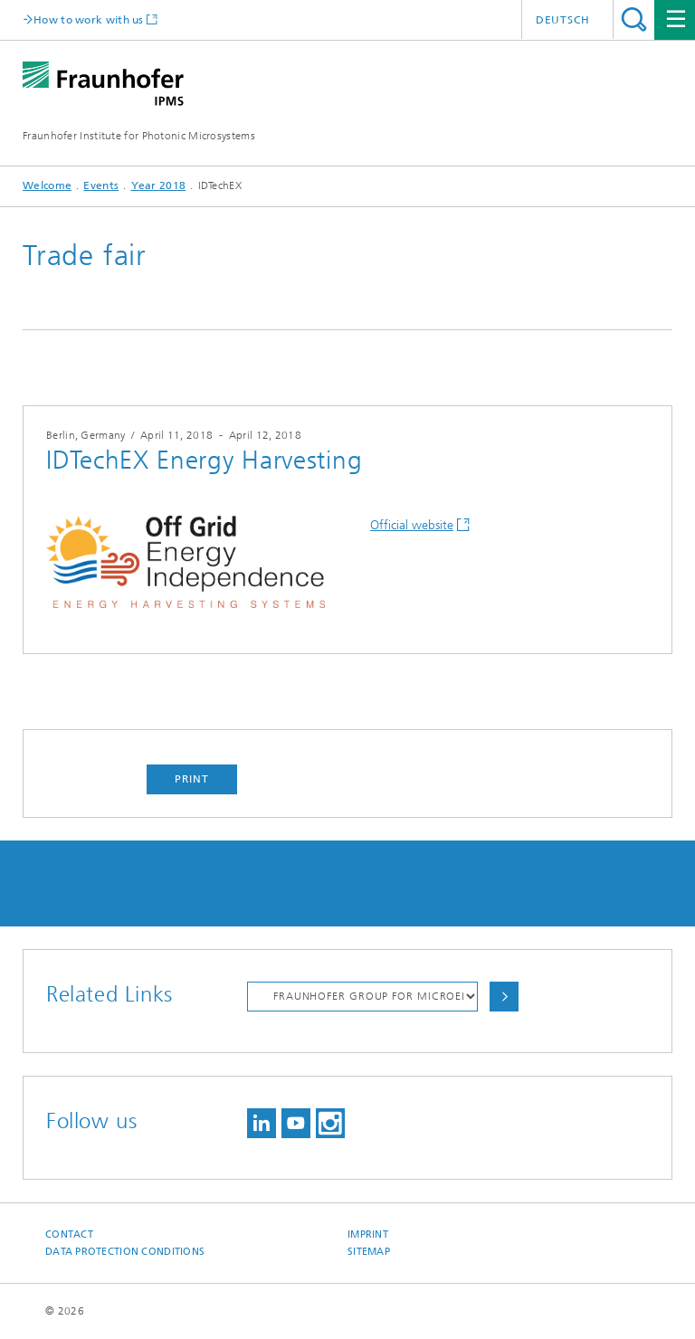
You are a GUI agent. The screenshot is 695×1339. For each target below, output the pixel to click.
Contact (69, 1234)
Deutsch (563, 20)
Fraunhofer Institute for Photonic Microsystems (139, 135)
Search (634, 19)
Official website (411, 525)
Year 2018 (158, 185)
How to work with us (88, 19)
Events (101, 185)
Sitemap (369, 1252)
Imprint (368, 1234)
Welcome (47, 185)
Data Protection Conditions (125, 1252)
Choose (504, 996)
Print (192, 779)
